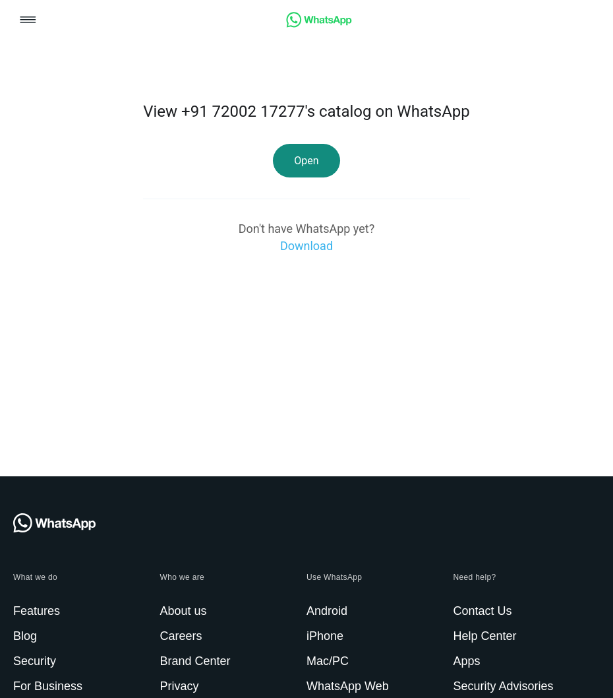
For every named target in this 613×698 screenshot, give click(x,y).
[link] (319, 24)
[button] (28, 21)
